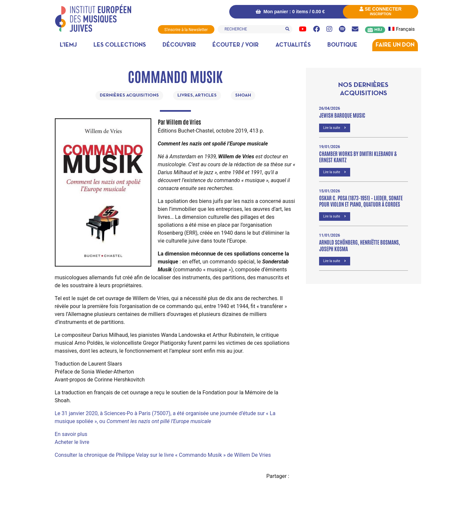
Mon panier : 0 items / (290, 11)
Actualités (293, 45)
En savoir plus (71, 434)
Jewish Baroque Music (342, 115)
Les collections (119, 45)
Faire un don (395, 45)
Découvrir (179, 45)
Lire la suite (334, 128)
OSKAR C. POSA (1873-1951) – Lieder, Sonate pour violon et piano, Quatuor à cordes (361, 200)
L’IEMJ (68, 45)
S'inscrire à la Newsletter (186, 29)
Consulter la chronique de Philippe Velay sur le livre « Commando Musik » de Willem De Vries (163, 455)
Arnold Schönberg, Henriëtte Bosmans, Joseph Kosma (359, 245)
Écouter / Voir (235, 45)
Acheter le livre (72, 442)
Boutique (342, 45)
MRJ (378, 29)
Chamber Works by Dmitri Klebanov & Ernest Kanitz (358, 156)
